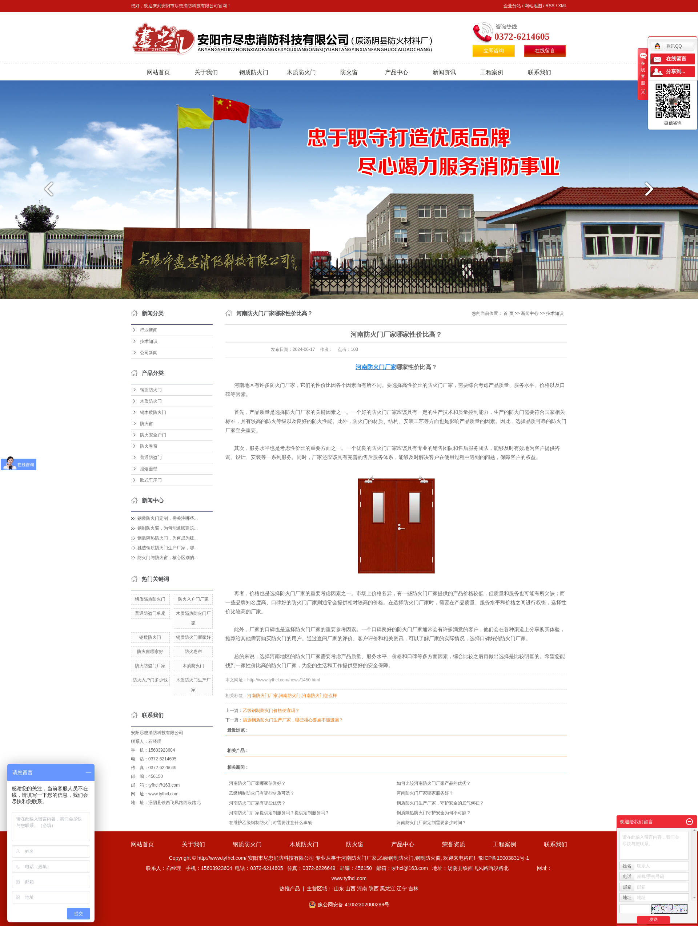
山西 (350, 888)
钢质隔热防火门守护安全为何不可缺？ (434, 812)
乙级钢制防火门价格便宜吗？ (271, 710)
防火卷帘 (148, 446)
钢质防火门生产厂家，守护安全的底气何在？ (440, 803)
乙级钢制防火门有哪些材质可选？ (261, 793)
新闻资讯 (444, 72)
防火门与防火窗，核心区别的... (167, 557)
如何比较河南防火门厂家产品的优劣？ (434, 783)
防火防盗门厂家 (150, 665)
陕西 (374, 888)
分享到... (675, 71)
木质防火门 (301, 72)
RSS (550, 5)
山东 (339, 888)
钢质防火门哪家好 (193, 637)
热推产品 (290, 888)
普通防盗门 (151, 457)
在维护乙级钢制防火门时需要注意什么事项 (270, 822)
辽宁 (402, 888)
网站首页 (158, 72)
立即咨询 (494, 51)
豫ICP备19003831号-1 (503, 858)
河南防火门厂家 (262, 695)
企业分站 (512, 5)
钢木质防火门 (153, 412)
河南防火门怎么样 (319, 695)
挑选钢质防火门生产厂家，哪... (167, 547)
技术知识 (148, 341)
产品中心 (396, 72)
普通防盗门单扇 (150, 613)
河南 (362, 888)
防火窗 (349, 72)
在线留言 (545, 51)
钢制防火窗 (428, 858)
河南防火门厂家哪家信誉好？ (257, 783)
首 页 (508, 313)
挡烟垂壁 (148, 468)
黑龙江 (387, 888)
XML (562, 5)
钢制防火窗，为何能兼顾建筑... (167, 528)
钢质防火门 (253, 72)
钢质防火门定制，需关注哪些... (167, 518)
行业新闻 (148, 330)
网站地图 (533, 5)
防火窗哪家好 (150, 651)
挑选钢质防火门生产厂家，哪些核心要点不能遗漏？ (293, 720)
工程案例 (492, 72)
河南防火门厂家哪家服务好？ (425, 793)
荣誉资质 (453, 844)
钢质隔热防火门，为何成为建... (167, 538)
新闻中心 (529, 313)
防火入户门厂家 (193, 599)
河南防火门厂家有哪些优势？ (257, 803)
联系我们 (539, 72)
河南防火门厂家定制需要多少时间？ (431, 822)
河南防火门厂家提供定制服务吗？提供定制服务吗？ (279, 812)
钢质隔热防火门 (150, 599)
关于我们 (206, 72)
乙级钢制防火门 (396, 858)
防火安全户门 (153, 435)
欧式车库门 (151, 480)
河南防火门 (290, 695)
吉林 (413, 888)
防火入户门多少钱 (150, 679)
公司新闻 (148, 352)
